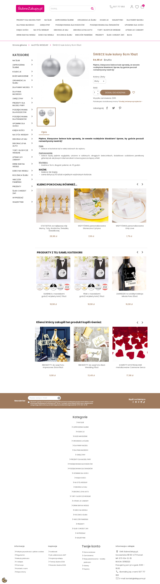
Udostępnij (107, 108)
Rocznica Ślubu (64, 35)
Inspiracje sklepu (56, 558)
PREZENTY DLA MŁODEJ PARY (28, 20)
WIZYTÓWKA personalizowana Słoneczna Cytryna (92, 227)
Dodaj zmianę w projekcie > (130, 101)
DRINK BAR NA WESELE (25, 35)
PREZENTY (100, 35)
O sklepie (19, 562)
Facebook (133, 402)
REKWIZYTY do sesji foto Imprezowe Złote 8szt (53, 366)
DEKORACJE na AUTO (82, 30)
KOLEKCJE (104, 20)
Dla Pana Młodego (25, 25)
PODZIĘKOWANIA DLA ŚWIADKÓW (104, 25)
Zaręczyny (45, 25)
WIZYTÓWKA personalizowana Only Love (130, 227)
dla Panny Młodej (135, 20)
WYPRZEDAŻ (17, 197)
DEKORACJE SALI (61, 30)
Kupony (87, 569)
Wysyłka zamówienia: (102, 98)
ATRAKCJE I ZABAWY (135, 30)
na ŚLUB (48, 20)
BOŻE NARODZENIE (20, 76)
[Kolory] (99, 81)
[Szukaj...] (72, 9)
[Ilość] (96, 92)
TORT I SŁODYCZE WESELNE (108, 30)
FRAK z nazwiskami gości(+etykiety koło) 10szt (91, 295)
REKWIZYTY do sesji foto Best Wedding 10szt (91, 366)
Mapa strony (21, 572)
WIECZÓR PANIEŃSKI (83, 35)
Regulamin (20, 555)
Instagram (141, 402)
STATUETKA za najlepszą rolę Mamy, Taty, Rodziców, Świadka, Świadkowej (54, 228)
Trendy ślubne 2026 (57, 562)
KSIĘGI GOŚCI (22, 30)
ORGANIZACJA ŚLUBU (86, 20)
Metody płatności (22, 558)
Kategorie (20, 55)
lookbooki (53, 552)
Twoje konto (91, 546)
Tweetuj (113, 108)
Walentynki (117, 20)
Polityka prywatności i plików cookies (30, 552)
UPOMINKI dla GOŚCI (134, 25)
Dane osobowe (89, 552)
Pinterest (120, 108)
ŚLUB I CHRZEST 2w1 (115, 35)
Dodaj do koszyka (115, 92)
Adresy (86, 566)
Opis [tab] (44, 132)
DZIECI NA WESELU (46, 35)
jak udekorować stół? (58, 555)
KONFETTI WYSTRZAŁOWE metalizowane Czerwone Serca (130, 366)
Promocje (19, 565)
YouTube (136, 402)
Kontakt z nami (22, 568)
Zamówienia (88, 555)
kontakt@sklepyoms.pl (135, 578)
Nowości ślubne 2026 (58, 565)
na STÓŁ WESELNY (41, 30)
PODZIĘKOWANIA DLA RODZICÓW (70, 25)
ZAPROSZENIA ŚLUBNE (64, 20)
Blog (129, 35)
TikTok (144, 402)
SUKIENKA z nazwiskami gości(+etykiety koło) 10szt (54, 295)
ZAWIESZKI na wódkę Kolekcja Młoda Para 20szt (129, 295)
